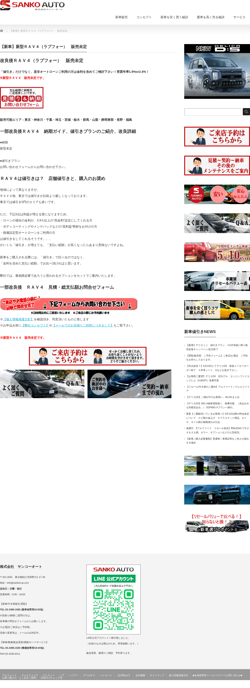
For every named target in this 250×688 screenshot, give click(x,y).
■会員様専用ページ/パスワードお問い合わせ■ (217, 675)
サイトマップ (157, 675)
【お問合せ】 (123, 675)
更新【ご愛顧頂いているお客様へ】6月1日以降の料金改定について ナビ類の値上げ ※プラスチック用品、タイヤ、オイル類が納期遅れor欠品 (217, 417)
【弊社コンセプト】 (35, 325)
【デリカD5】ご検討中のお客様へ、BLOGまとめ (212, 397)
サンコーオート (241, 684)
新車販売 (121, 17)
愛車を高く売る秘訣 (211, 17)
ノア (61, 675)
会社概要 (140, 675)
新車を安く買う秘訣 (174, 17)
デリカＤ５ (89, 675)
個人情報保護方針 (178, 675)
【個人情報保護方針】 (18, 319)
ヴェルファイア (29, 675)
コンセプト (144, 17)
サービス (239, 17)
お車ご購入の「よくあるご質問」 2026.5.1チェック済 (32, 677)
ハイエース (106, 675)
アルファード (9, 675)
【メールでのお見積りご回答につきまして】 (83, 325)
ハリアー (74, 675)
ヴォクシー (49, 675)
